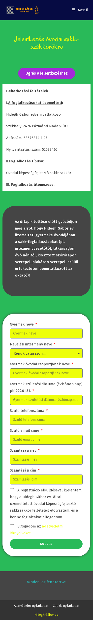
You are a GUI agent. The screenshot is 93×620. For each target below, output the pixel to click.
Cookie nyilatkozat (66, 606)
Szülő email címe (25, 430)
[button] (46, 73)
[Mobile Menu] (80, 10)
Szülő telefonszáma (27, 410)
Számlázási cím (23, 470)
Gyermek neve (22, 324)
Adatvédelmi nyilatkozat (31, 606)
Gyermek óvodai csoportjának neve (40, 364)
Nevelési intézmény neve (31, 344)
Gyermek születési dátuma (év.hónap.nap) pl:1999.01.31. (46, 387)
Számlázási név (23, 450)
